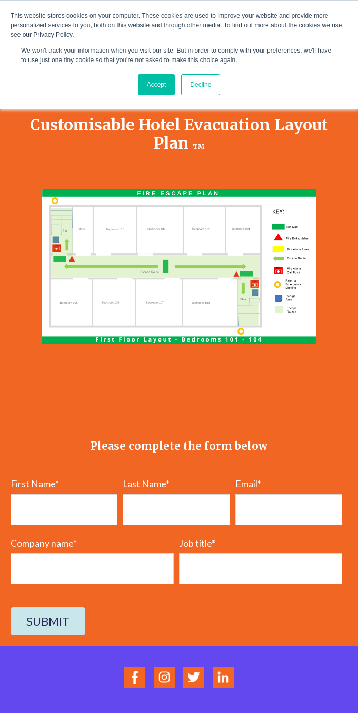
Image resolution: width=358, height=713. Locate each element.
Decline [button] (200, 84)
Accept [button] (156, 84)
